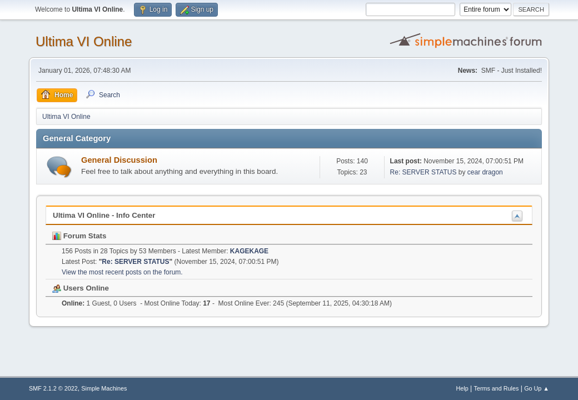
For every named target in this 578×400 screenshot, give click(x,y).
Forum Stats (79, 236)
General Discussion (119, 160)
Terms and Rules (496, 388)
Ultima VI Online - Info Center (104, 215)
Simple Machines (104, 388)
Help (462, 388)
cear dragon (485, 172)
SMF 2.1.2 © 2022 (53, 388)
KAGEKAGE (249, 251)
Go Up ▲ (536, 388)
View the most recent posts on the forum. (122, 272)
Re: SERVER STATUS (423, 172)
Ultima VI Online (84, 41)
